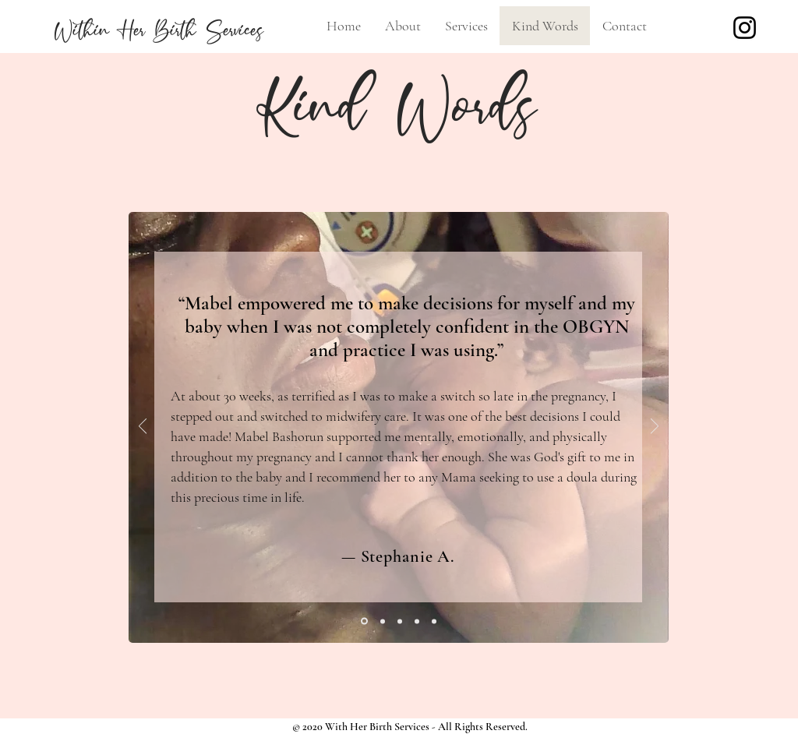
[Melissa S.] (399, 621)
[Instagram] (744, 27)
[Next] (655, 427)
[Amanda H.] (382, 621)
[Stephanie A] (364, 621)
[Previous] (143, 427)
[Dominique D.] (434, 621)
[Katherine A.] (417, 621)
